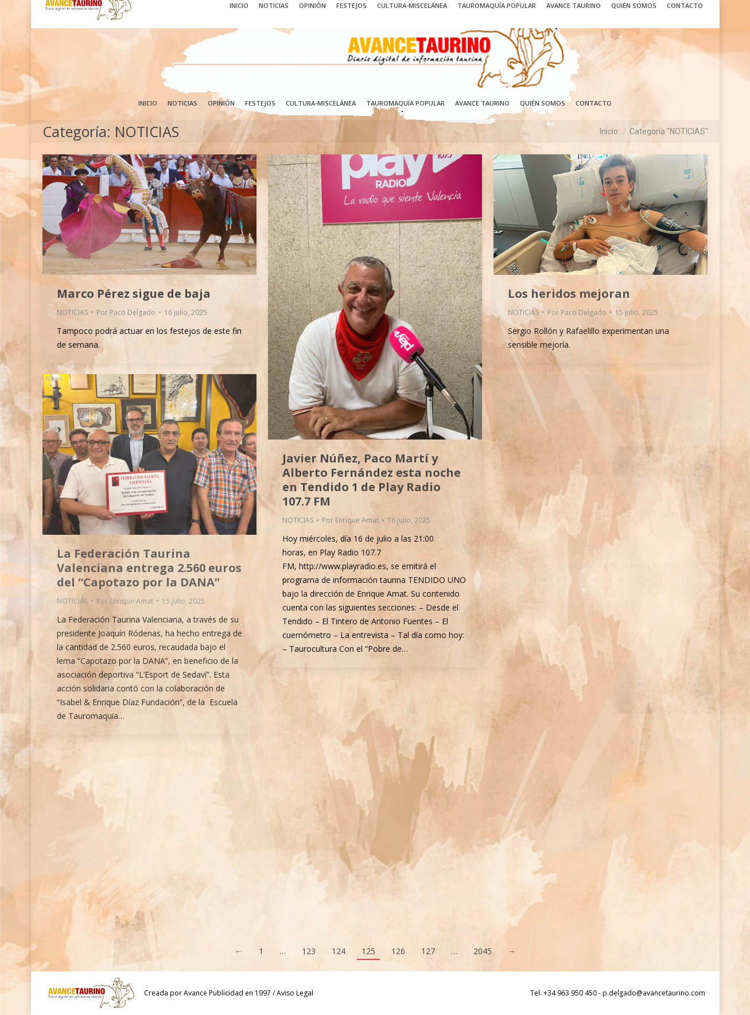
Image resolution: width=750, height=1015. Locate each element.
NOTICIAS (72, 312)
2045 (482, 951)
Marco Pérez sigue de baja (134, 293)
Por (126, 312)
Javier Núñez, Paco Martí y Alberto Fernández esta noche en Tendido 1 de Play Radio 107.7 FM (371, 479)
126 (398, 951)
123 (309, 951)
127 (428, 951)
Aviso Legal (295, 993)
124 (338, 951)
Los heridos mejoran (569, 293)
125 (368, 951)
